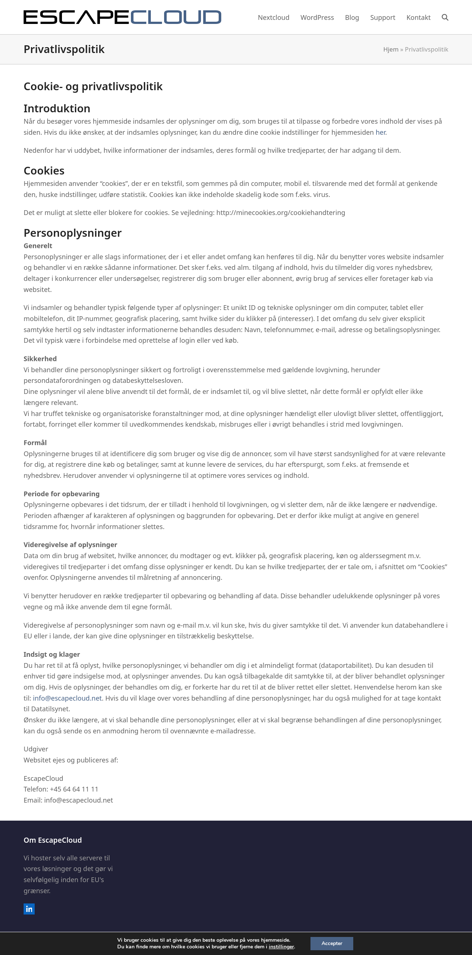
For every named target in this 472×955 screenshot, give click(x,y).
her (380, 132)
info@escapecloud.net (67, 698)
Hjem (391, 49)
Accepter (332, 943)
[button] (445, 17)
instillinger (281, 947)
